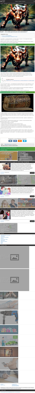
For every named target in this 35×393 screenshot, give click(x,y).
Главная (16, 1)
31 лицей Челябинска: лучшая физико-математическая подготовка (24, 178)
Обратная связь (2, 385)
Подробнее (32, 196)
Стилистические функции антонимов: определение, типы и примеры (6, 178)
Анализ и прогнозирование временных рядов (23, 201)
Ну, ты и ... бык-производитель (6, 35)
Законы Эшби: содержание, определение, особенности (22, 154)
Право (2, 243)
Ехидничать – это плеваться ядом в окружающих (5, 201)
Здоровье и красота (4, 241)
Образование (20, 159)
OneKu (3, 0)
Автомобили (3, 236)
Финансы (2, 238)
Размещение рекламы (15, 385)
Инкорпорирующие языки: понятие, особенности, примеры (12, 185)
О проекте (20, 1)
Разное (2, 242)
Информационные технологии (5, 235)
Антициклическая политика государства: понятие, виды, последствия (14, 162)
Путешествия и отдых (4, 239)
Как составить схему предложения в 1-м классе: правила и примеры (14, 209)
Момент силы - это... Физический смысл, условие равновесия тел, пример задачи (20, 80)
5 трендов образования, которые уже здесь (7, 153)
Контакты (23, 1)
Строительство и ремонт (5, 237)
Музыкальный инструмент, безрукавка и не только (9, 36)
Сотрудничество (14, 384)
